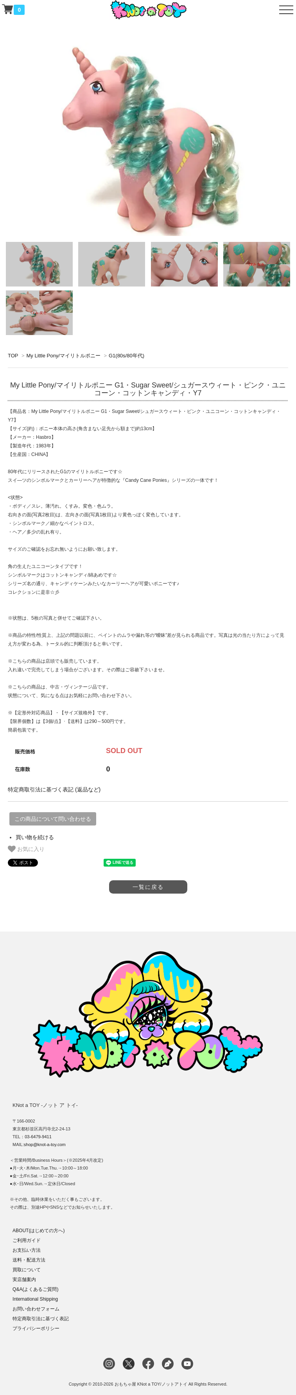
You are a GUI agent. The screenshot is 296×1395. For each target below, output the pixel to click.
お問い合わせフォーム (36, 1309)
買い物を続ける (35, 837)
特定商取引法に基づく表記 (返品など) (54, 789)
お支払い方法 (27, 1250)
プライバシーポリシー (36, 1328)
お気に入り (26, 849)
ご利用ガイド (27, 1240)
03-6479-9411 (38, 1136)
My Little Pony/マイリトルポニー (63, 356)
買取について (27, 1269)
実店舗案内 (24, 1279)
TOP (13, 356)
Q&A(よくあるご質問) (35, 1289)
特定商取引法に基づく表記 (41, 1318)
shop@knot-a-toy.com (45, 1144)
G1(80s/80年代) (126, 356)
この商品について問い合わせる (52, 819)
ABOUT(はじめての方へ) (39, 1230)
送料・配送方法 (29, 1260)
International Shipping (35, 1299)
